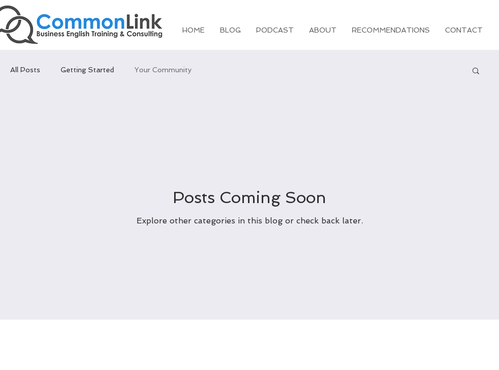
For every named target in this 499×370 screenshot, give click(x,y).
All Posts (25, 70)
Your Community (162, 70)
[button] (476, 71)
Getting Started (87, 70)
